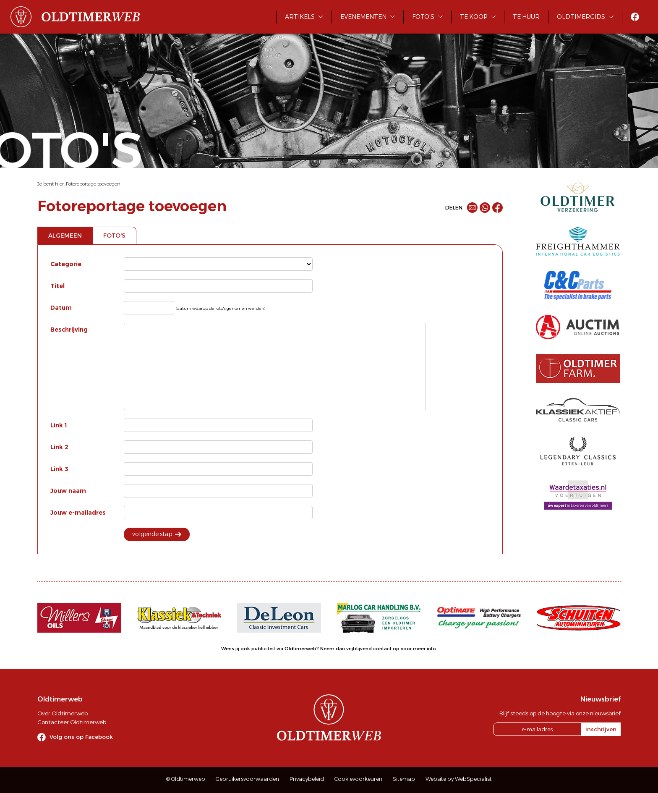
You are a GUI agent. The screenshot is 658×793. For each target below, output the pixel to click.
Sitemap (404, 779)
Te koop (473, 17)
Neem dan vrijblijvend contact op (360, 649)
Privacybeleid (307, 779)
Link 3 (59, 469)
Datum (61, 307)
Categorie (65, 264)
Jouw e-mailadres (78, 512)
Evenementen (363, 17)
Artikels (300, 17)
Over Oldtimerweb (62, 713)
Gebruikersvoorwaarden (247, 779)
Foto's (423, 17)
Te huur (526, 17)
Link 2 (59, 447)
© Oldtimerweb (185, 779)
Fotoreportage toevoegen (93, 184)
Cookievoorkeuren (358, 779)
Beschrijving (69, 329)
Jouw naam (68, 491)
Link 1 (58, 425)
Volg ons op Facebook (81, 736)
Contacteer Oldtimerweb (71, 722)
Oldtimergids (581, 17)
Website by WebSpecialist (459, 779)
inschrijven (600, 729)
